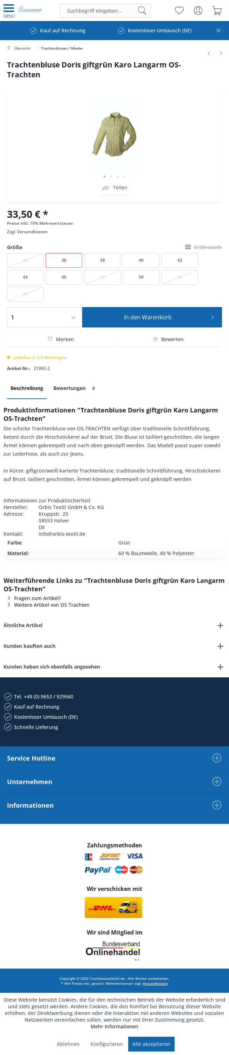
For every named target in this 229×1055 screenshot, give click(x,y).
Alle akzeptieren (151, 1044)
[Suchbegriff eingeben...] (105, 11)
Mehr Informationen (114, 1026)
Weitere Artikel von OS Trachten (47, 604)
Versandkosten (32, 232)
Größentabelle (203, 247)
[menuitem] (9, 11)
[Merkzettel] (179, 11)
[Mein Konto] (198, 11)
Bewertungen (75, 388)
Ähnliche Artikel (23, 625)
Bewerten (168, 339)
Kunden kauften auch (29, 646)
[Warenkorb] (217, 11)
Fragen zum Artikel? (32, 598)
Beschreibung (27, 388)
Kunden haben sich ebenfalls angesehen (52, 666)
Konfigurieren (107, 1044)
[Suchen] (142, 11)
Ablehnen (68, 1044)
